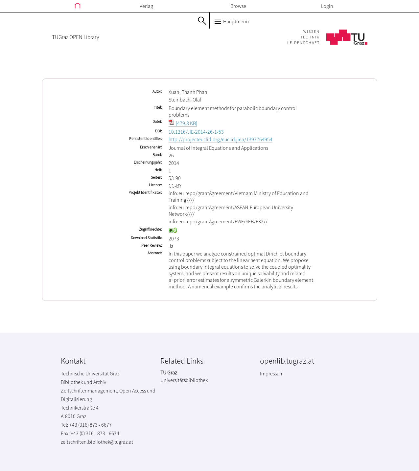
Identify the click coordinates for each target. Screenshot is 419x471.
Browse (238, 6)
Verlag (146, 6)
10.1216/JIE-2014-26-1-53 (196, 131)
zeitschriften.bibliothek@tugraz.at (97, 441)
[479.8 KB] (183, 123)
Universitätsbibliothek (184, 380)
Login (327, 6)
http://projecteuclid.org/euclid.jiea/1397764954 (220, 139)
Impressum (272, 373)
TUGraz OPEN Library (75, 37)
